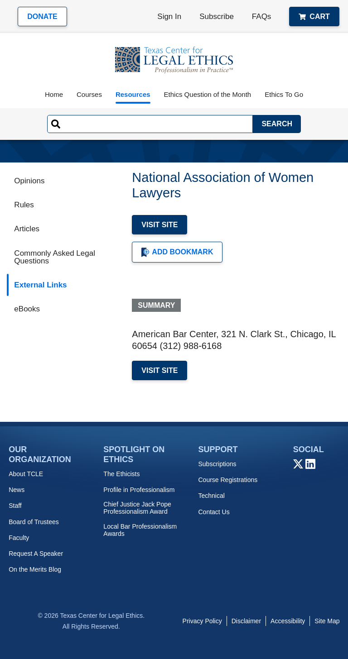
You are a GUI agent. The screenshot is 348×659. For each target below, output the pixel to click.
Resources (133, 94)
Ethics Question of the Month (207, 94)
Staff (15, 505)
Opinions (29, 181)
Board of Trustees (34, 521)
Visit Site (159, 225)
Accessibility (288, 621)
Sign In (169, 16)
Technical (211, 495)
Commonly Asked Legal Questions (54, 257)
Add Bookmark (177, 252)
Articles (26, 228)
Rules (24, 205)
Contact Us (213, 512)
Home (54, 94)
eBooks (27, 309)
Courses (89, 94)
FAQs (261, 16)
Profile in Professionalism (138, 489)
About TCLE (26, 474)
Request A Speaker (36, 553)
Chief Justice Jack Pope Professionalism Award (137, 508)
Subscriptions (217, 464)
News (16, 489)
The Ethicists (121, 474)
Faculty (19, 537)
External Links (40, 285)
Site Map (326, 621)
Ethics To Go (284, 94)
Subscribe (216, 16)
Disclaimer (246, 621)
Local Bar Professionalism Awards (140, 530)
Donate (42, 16)
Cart (314, 16)
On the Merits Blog (35, 569)
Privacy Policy (202, 621)
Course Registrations (227, 479)
